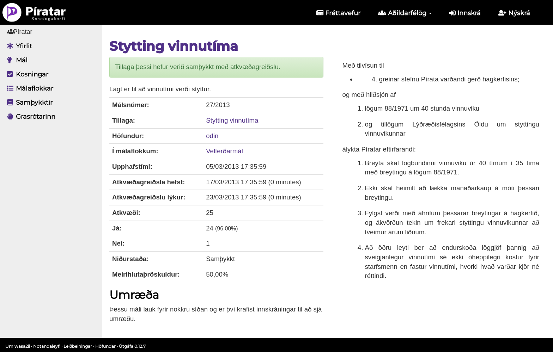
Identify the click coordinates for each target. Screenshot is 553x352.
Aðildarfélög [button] (405, 13)
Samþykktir (28, 102)
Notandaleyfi (46, 346)
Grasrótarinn (29, 117)
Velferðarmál (224, 151)
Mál (16, 60)
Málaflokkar (28, 88)
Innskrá (465, 13)
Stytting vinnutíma (232, 120)
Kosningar (26, 74)
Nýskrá (514, 13)
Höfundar (105, 346)
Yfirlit (18, 46)
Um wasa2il (17, 346)
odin (212, 136)
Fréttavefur (338, 13)
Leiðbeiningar (77, 346)
